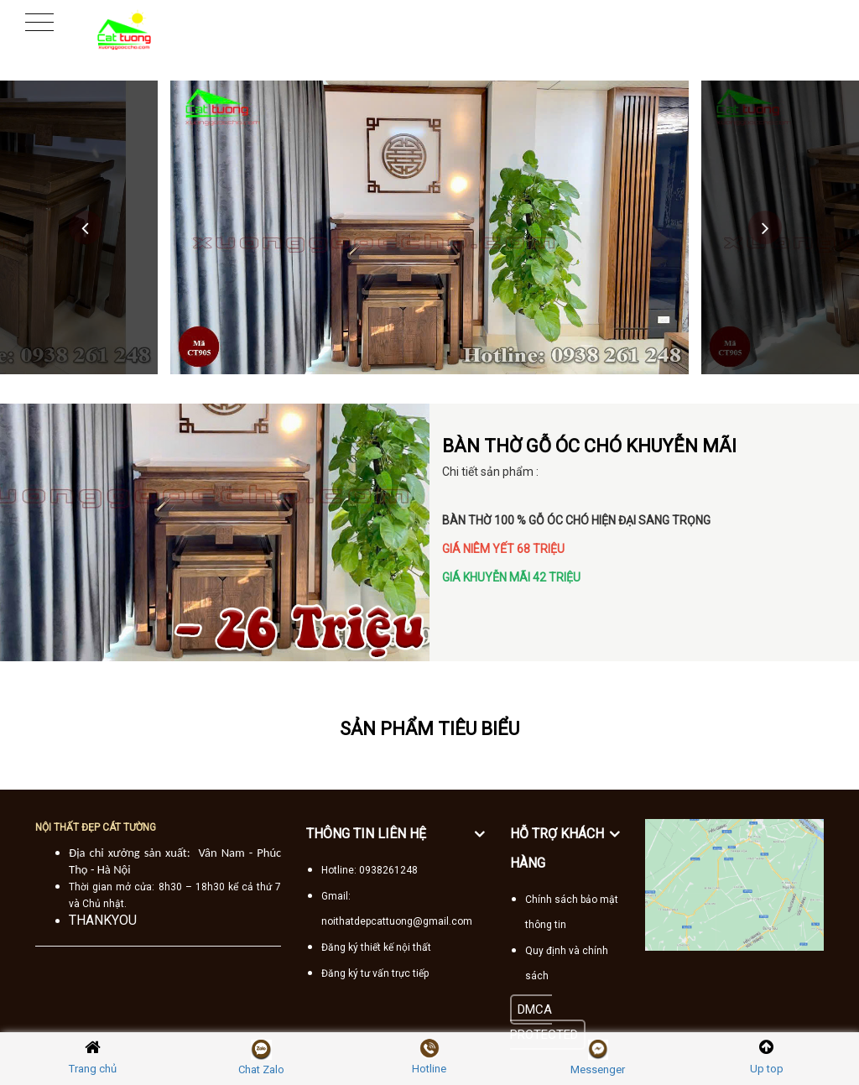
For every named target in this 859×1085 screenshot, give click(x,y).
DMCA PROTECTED (544, 1022)
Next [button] (765, 227)
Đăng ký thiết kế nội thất (376, 947)
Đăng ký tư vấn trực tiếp (375, 973)
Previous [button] (85, 227)
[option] (429, 227)
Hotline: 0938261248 (369, 870)
